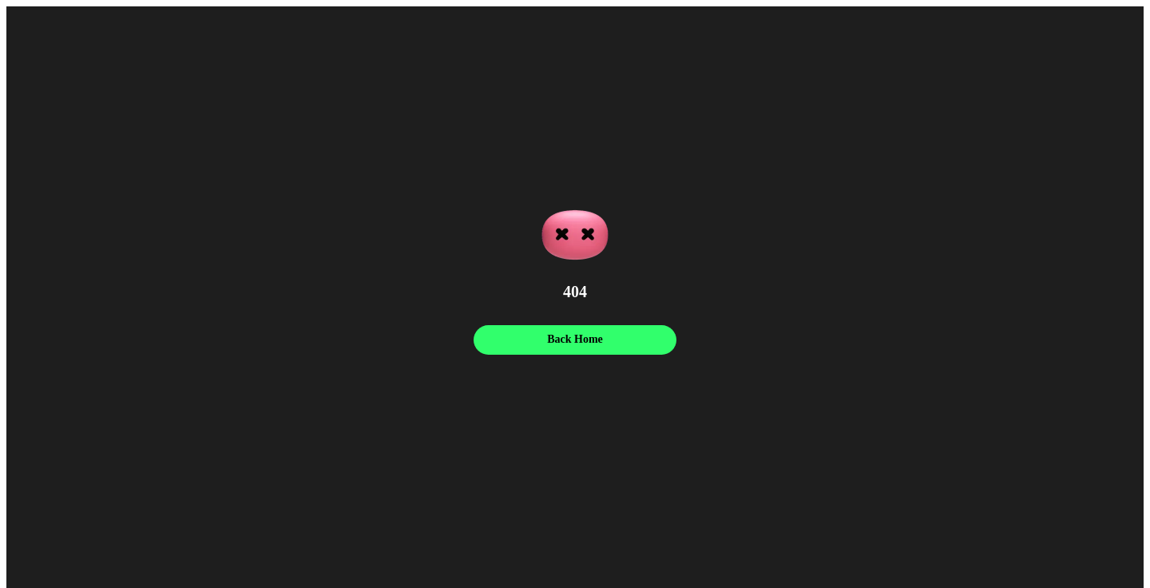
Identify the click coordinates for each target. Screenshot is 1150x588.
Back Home (575, 339)
